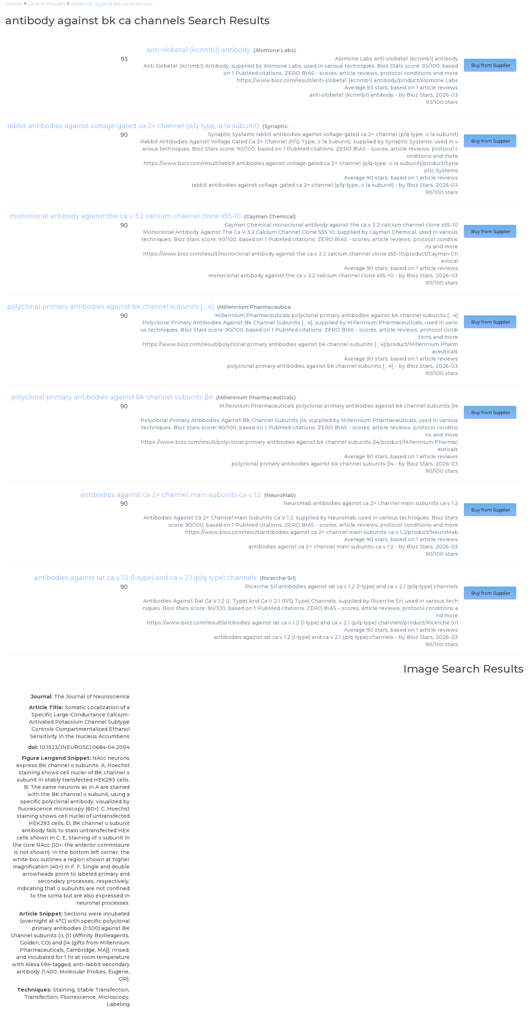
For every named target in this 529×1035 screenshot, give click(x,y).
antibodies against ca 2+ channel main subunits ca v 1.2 (170, 495)
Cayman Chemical (270, 216)
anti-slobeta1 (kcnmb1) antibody (198, 50)
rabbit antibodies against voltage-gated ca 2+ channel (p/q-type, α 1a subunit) (133, 126)
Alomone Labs (274, 50)
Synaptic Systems (288, 126)
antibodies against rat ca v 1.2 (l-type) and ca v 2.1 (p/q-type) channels (145, 578)
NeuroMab (280, 495)
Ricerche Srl (278, 578)
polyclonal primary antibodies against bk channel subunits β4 (112, 397)
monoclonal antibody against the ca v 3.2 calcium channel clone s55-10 (125, 216)
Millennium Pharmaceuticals (257, 307)
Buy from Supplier (490, 65)
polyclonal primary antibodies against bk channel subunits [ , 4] (110, 307)
